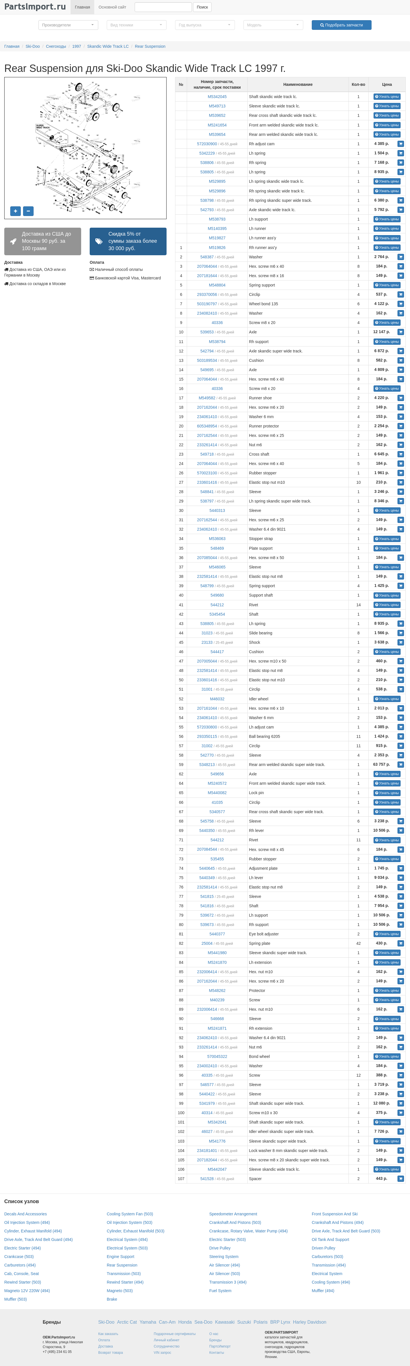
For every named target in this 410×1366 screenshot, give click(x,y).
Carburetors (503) (327, 1256)
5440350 (207, 830)
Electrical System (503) (127, 1248)
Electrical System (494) (127, 1239)
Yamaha (148, 1322)
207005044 (207, 661)
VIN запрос (162, 1353)
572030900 (207, 144)
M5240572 (217, 783)
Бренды (215, 1340)
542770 (207, 755)
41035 (217, 802)
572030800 (207, 727)
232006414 (207, 972)
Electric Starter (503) (227, 1239)
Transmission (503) (124, 1273)
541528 (207, 1178)
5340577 (217, 811)
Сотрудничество (166, 1346)
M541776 (217, 1141)
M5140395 (217, 228)
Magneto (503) (120, 1290)
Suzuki (244, 1322)
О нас (213, 1334)
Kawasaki (224, 1322)
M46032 (217, 699)
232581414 (207, 576)
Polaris (261, 1322)
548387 (207, 257)
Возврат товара (110, 1353)
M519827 (217, 238)
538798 (207, 200)
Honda (185, 1322)
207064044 (207, 266)
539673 (207, 924)
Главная (82, 7)
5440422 (207, 1094)
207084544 (207, 849)
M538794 (217, 341)
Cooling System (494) (331, 1282)
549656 (217, 774)
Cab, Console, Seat (21, 1273)
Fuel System (220, 1290)
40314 (207, 1112)
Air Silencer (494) (224, 1265)
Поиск (202, 7)
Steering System (224, 1256)
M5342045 (217, 96)
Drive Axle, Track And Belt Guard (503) (346, 1231)
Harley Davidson (309, 1322)
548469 (217, 548)
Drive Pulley (220, 1248)
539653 (207, 332)
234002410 (207, 1066)
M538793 (217, 219)
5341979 (207, 1103)
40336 (217, 322)
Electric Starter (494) (22, 1248)
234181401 (207, 1150)
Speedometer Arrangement (233, 1214)
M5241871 (217, 1028)
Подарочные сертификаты (175, 1334)
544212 (217, 605)
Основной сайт (112, 7)
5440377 (217, 934)
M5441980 (217, 952)
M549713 (217, 106)
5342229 (207, 153)
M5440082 (217, 792)
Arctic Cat (127, 1322)
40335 (207, 1075)
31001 (207, 689)
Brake (112, 1299)
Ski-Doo (33, 46)
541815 (207, 896)
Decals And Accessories (25, 1214)
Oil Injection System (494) (27, 1222)
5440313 (217, 510)
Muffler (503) (15, 1299)
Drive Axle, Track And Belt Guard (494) (38, 1239)
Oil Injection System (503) (129, 1222)
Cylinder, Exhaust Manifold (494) (33, 1231)
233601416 (207, 482)
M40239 (217, 1000)
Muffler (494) (323, 1290)
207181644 (207, 275)
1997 (76, 46)
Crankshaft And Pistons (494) (338, 1222)
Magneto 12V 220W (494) (27, 1290)
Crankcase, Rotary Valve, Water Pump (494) (248, 1231)
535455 (217, 859)
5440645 (207, 868)
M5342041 (217, 1122)
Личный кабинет (166, 1340)
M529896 (217, 191)
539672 (207, 915)
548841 (207, 491)
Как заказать (108, 1334)
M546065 (217, 567)
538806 (207, 162)
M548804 (217, 285)
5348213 (207, 764)
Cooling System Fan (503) (130, 1214)
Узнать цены (387, 97)
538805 (207, 172)
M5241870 (217, 962)
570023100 (207, 473)
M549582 (207, 398)
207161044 (207, 708)
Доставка (105, 1346)
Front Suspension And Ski (335, 1214)
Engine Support (120, 1256)
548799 (207, 586)
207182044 (207, 1160)
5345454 (217, 614)
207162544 (207, 435)
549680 (217, 595)
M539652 (217, 115)
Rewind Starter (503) (22, 1282)
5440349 (207, 877)
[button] (68, 25)
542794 (207, 351)
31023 (207, 633)
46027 (207, 1131)
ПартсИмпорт (220, 1346)
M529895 (217, 181)
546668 (217, 1018)
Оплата (104, 1340)
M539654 (217, 134)
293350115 (207, 736)
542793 (207, 209)
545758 (207, 821)
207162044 (207, 407)
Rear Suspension (150, 46)
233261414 (207, 445)
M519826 (217, 247)
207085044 (207, 557)
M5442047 (217, 1169)
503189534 (207, 360)
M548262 (217, 990)
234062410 (207, 529)
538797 (207, 501)
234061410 (207, 416)
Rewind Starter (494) (125, 1282)
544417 (217, 651)
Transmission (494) (329, 1265)
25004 (207, 943)
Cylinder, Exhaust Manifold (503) (135, 1231)
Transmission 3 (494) (228, 1282)
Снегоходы (56, 46)
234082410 (207, 313)
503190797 (207, 304)
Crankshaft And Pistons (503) (235, 1222)
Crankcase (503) (19, 1256)
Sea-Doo (203, 1322)
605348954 (207, 426)
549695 (207, 370)
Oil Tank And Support (330, 1239)
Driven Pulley (323, 1248)
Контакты (216, 1353)
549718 (207, 454)
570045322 (217, 1056)
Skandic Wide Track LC (108, 46)
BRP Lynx (280, 1322)
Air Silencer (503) (224, 1273)
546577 (207, 1084)
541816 (207, 906)
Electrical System (327, 1273)
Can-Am (167, 1322)
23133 (207, 642)
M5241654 (217, 125)
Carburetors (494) (20, 1265)
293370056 (207, 294)
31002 (207, 746)
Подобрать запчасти (341, 25)
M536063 (217, 538)
